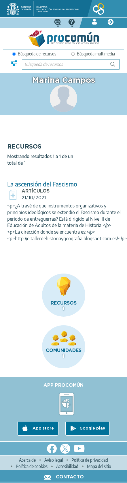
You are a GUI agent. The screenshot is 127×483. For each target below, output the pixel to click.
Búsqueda (116, 66)
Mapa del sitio (99, 466)
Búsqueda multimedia (93, 54)
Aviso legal (53, 460)
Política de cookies (32, 466)
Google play (92, 428)
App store (42, 428)
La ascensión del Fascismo (42, 184)
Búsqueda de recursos (34, 54)
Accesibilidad (67, 466)
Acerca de (27, 460)
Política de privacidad (89, 460)
